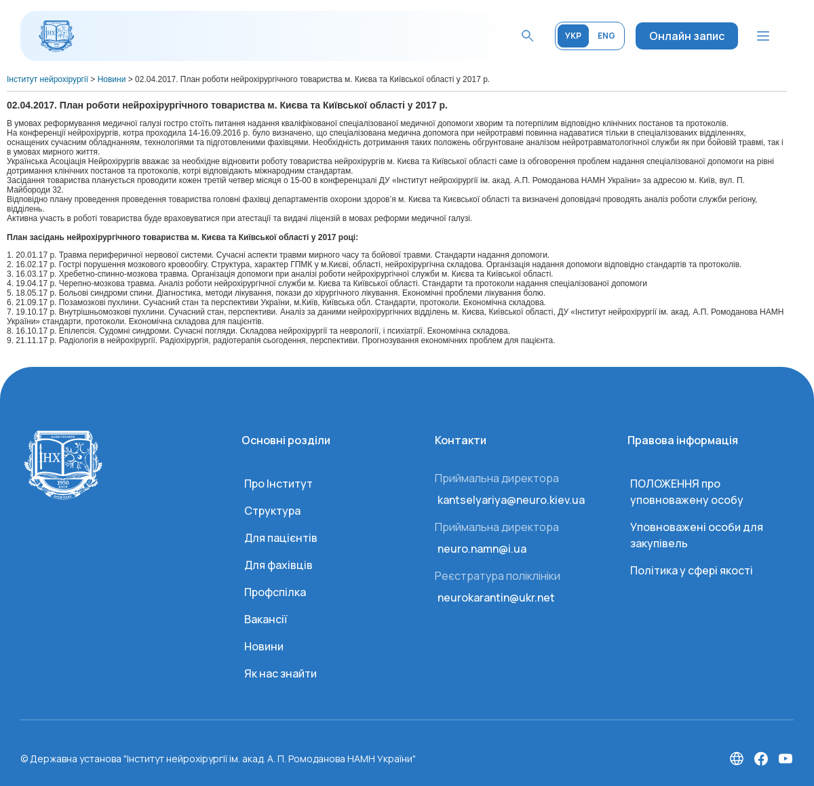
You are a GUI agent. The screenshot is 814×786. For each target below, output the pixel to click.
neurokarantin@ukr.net (496, 597)
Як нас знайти (280, 673)
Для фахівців (278, 564)
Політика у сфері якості (691, 570)
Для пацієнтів (280, 537)
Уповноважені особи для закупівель (696, 535)
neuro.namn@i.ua (482, 548)
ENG (606, 35)
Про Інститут (278, 483)
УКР (573, 35)
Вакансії (265, 619)
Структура (272, 510)
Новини (264, 646)
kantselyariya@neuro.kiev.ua (511, 499)
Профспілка (275, 592)
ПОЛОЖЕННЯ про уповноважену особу (686, 491)
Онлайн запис (686, 35)
